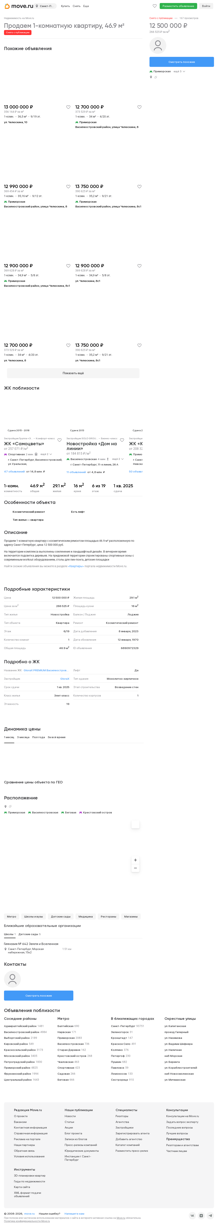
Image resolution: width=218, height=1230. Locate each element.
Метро (11, 913)
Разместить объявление (178, 6)
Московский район (17, 1053)
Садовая (64, 1070)
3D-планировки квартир (29, 1172)
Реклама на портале (27, 1136)
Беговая (70, 809)
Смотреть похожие (38, 992)
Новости (70, 1113)
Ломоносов (119, 1070)
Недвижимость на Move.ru (19, 18)
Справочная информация (30, 1130)
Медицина (86, 913)
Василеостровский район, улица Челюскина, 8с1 (108, 206)
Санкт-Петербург (123, 1023)
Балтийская (65, 1023)
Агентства (122, 1119)
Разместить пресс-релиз (132, 1148)
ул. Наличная (173, 1047)
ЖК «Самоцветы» (24, 441)
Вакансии (20, 1119)
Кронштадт (119, 1035)
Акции (69, 1124)
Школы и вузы (33, 913)
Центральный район (18, 1076)
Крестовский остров (97, 809)
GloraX (64, 675)
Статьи (69, 1119)
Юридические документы (82, 1148)
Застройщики (124, 1124)
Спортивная (16, 451)
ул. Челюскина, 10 (15, 122)
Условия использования (29, 1153)
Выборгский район (17, 1035)
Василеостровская (84, 456)
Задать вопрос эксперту (182, 1119)
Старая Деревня (69, 1047)
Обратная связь (24, 1148)
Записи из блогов (76, 1136)
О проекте (21, 1113)
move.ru (29, 1210)
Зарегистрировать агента (132, 1130)
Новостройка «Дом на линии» (92, 443)
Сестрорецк (119, 1076)
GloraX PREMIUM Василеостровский (46, 667)
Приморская (141, 451)
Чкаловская (65, 1059)
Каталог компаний (128, 1142)
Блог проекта (73, 1130)
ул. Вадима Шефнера (179, 1041)
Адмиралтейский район (20, 1023)
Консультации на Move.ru (182, 1113)
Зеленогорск (120, 1029)
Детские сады (61, 913)
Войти (206, 6)
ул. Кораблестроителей (181, 1064)
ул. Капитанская (175, 1023)
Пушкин (116, 1059)
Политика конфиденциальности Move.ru (27, 1218)
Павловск (117, 1064)
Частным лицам (176, 1148)
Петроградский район (19, 1059)
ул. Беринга (172, 1059)
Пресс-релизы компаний (81, 1142)
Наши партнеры (24, 1142)
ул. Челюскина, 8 (15, 360)
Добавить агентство (129, 1136)
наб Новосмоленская (179, 1070)
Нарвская (64, 1029)
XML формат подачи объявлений (27, 1191)
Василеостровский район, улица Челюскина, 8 (106, 127)
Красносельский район (20, 1047)
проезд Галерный (176, 1029)
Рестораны (108, 913)
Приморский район (17, 1064)
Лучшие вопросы (177, 1130)
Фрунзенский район (17, 1070)
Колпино (117, 1047)
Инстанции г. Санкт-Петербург (78, 1155)
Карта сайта (22, 1184)
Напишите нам (74, 1210)
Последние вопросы (179, 1124)
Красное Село (120, 1041)
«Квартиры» (76, 563)
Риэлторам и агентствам (182, 1142)
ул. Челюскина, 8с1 (87, 280)
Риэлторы (122, 1113)
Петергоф (118, 1053)
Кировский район (16, 1041)
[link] (19, 18)
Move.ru (121, 1215)
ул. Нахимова (173, 1035)
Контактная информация (30, 1124)
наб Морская (173, 1053)
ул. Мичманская (175, 1076)
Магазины (131, 913)
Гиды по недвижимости (29, 1178)
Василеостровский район (21, 1029)
